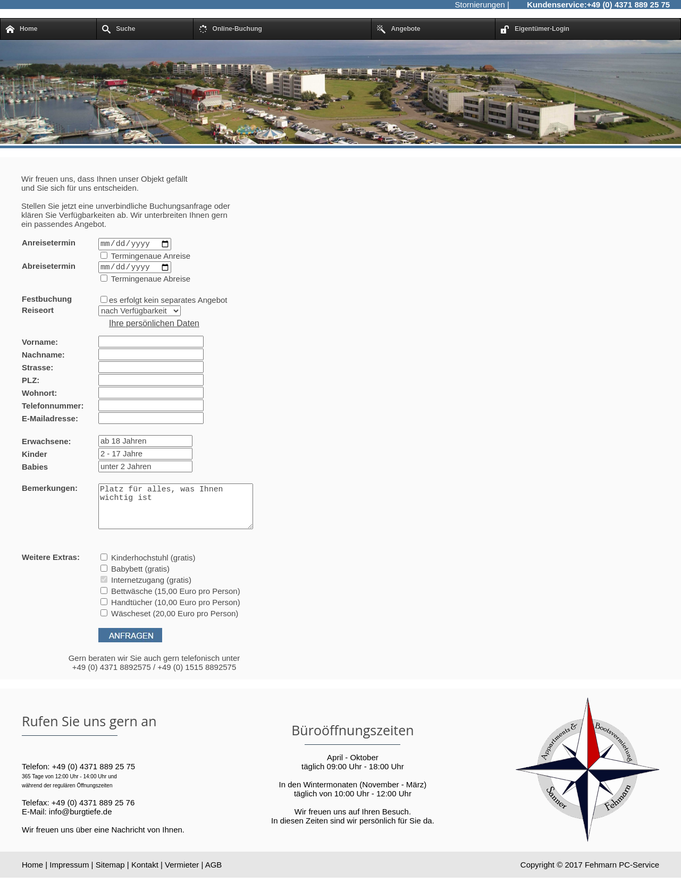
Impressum (69, 878)
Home (21, 29)
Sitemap (110, 878)
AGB (213, 878)
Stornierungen (480, 4)
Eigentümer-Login (535, 29)
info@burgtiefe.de (80, 825)
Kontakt (144, 878)
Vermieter (182, 878)
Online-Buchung (230, 29)
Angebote (398, 29)
